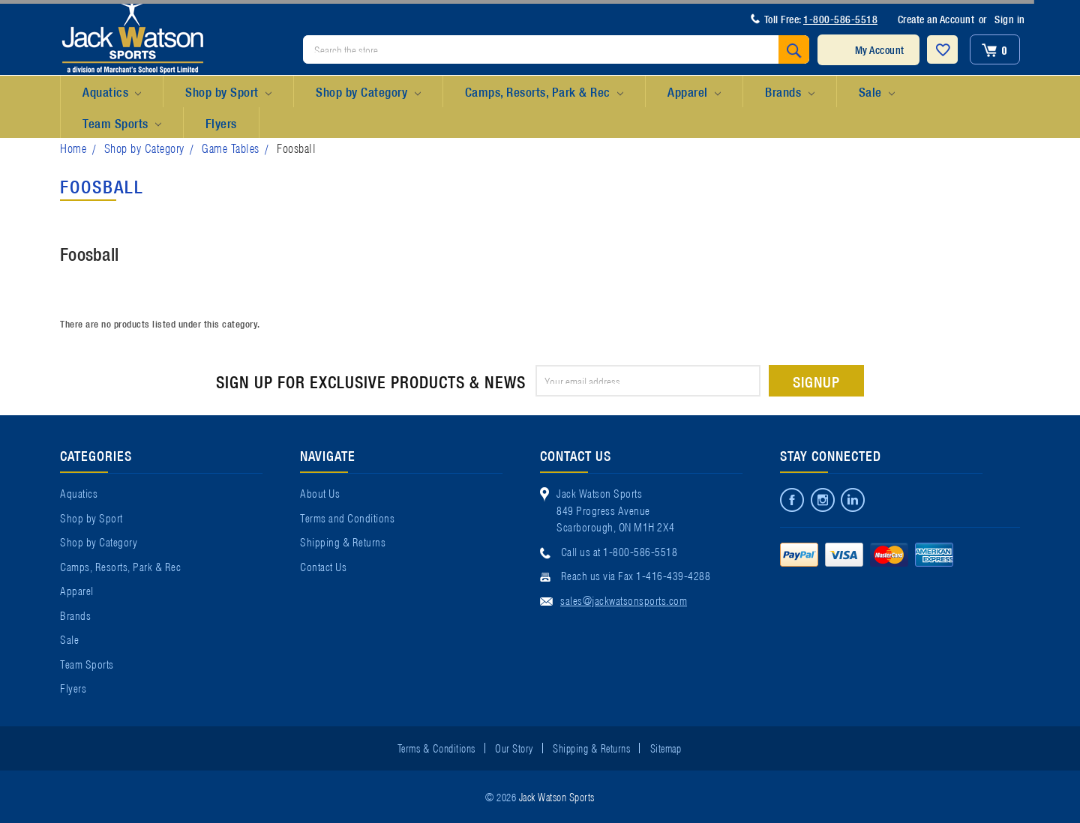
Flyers (221, 122)
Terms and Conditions (347, 517)
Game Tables (231, 147)
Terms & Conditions (437, 747)
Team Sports (121, 123)
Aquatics (111, 92)
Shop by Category (368, 92)
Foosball (296, 147)
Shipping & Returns (343, 541)
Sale (877, 92)
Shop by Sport (228, 92)
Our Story (514, 747)
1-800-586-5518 (840, 19)
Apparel (694, 92)
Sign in (1009, 19)
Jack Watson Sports (557, 796)
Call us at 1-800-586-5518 (619, 551)
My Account (879, 49)
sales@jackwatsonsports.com (623, 600)
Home (73, 147)
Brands (789, 92)
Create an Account (936, 19)
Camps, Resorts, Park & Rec (544, 92)
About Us (320, 492)
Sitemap (666, 747)
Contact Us (323, 566)
